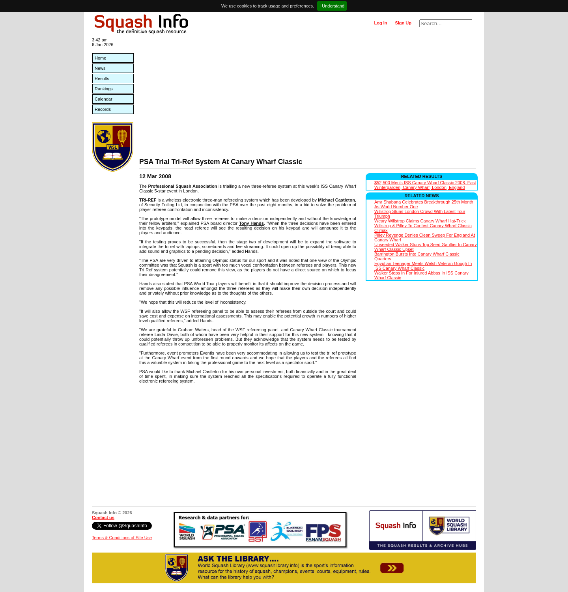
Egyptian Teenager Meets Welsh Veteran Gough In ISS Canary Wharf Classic (423, 266)
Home (100, 58)
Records (103, 109)
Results (102, 78)
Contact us (103, 517)
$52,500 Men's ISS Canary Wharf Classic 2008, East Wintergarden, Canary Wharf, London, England (425, 185)
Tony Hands (251, 223)
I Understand (332, 6)
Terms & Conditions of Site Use (122, 537)
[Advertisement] (307, 98)
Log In (380, 23)
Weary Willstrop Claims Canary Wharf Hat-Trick (420, 220)
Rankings (104, 88)
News (100, 68)
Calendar (103, 99)
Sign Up (403, 23)
